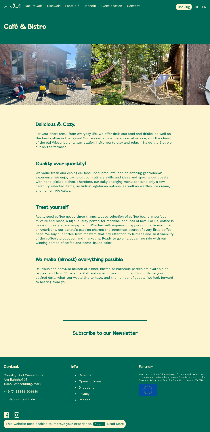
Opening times (90, 381)
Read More (115, 424)
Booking (184, 7)
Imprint (84, 400)
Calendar (86, 375)
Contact (133, 6)
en (204, 7)
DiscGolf (53, 6)
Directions (86, 387)
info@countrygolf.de (19, 399)
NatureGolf (33, 6)
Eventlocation (111, 6)
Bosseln (90, 6)
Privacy (84, 394)
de (197, 7)
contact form (134, 273)
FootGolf (72, 6)
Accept (99, 424)
